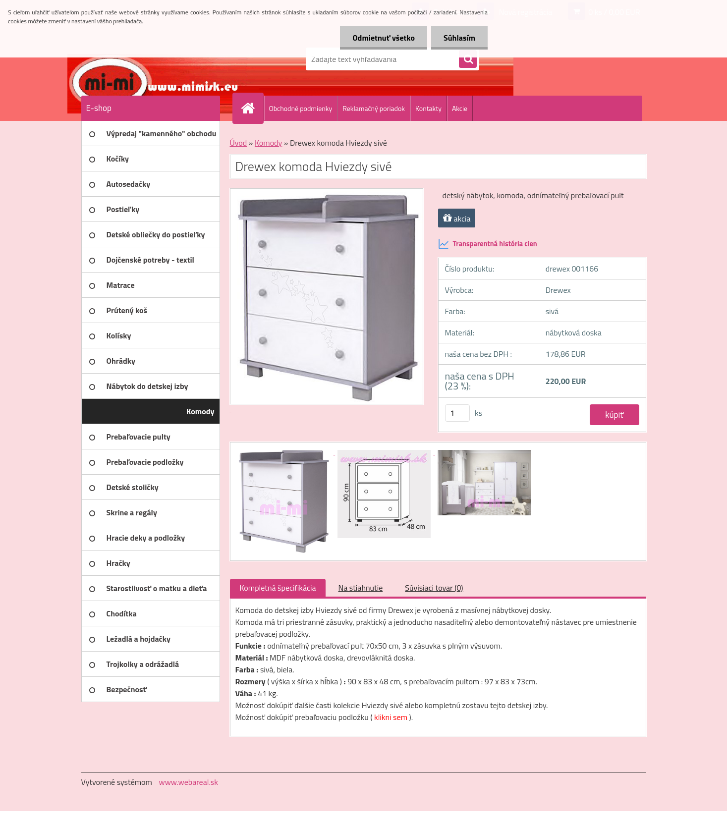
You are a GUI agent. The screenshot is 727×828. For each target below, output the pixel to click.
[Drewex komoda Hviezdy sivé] (285, 451)
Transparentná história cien (487, 243)
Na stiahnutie (360, 588)
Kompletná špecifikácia (278, 588)
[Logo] (149, 59)
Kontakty (428, 108)
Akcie (459, 108)
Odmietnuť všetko (383, 38)
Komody (268, 143)
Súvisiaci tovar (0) (434, 588)
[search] (468, 59)
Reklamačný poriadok (373, 108)
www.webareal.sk (188, 782)
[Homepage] (252, 108)
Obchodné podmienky (301, 108)
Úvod (238, 143)
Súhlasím (459, 38)
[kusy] (457, 413)
